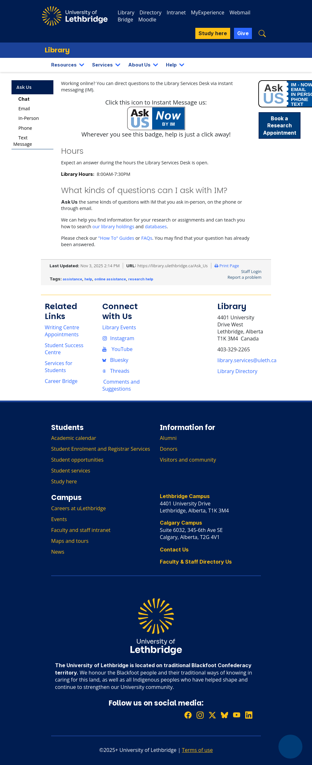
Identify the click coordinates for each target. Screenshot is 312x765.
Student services (70, 470)
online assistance (110, 279)
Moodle (147, 19)
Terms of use (197, 749)
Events (59, 519)
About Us (139, 64)
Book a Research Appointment (279, 125)
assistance (72, 279)
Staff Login (251, 271)
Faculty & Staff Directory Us (196, 561)
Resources (64, 64)
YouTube (117, 349)
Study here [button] (213, 33)
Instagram (118, 338)
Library (126, 12)
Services (102, 64)
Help (171, 64)
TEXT (297, 104)
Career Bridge (61, 381)
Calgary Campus (181, 522)
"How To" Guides (116, 238)
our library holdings (113, 226)
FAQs (146, 238)
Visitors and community (188, 459)
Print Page (227, 266)
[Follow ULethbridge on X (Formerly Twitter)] (212, 715)
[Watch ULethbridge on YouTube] (236, 715)
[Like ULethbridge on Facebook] (188, 715)
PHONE (299, 99)
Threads (115, 370)
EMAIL (298, 89)
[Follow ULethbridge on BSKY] (224, 715)
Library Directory (237, 371)
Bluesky (115, 359)
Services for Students (58, 367)
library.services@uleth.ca (247, 360)
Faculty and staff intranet (81, 530)
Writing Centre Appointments (62, 331)
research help (140, 279)
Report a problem (244, 277)
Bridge (125, 19)
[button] (262, 33)
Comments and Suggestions (121, 385)
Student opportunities (77, 459)
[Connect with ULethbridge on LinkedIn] (249, 715)
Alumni (168, 437)
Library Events (119, 327)
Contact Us (174, 549)
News (57, 551)
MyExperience (207, 12)
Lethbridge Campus (185, 496)
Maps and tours (70, 540)
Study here (64, 481)
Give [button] (243, 33)
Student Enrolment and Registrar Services (100, 448)
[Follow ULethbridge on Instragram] (200, 715)
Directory (150, 12)
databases (156, 226)
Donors (168, 448)
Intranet (176, 12)
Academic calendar (73, 437)
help (88, 279)
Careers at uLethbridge (78, 508)
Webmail (240, 12)
